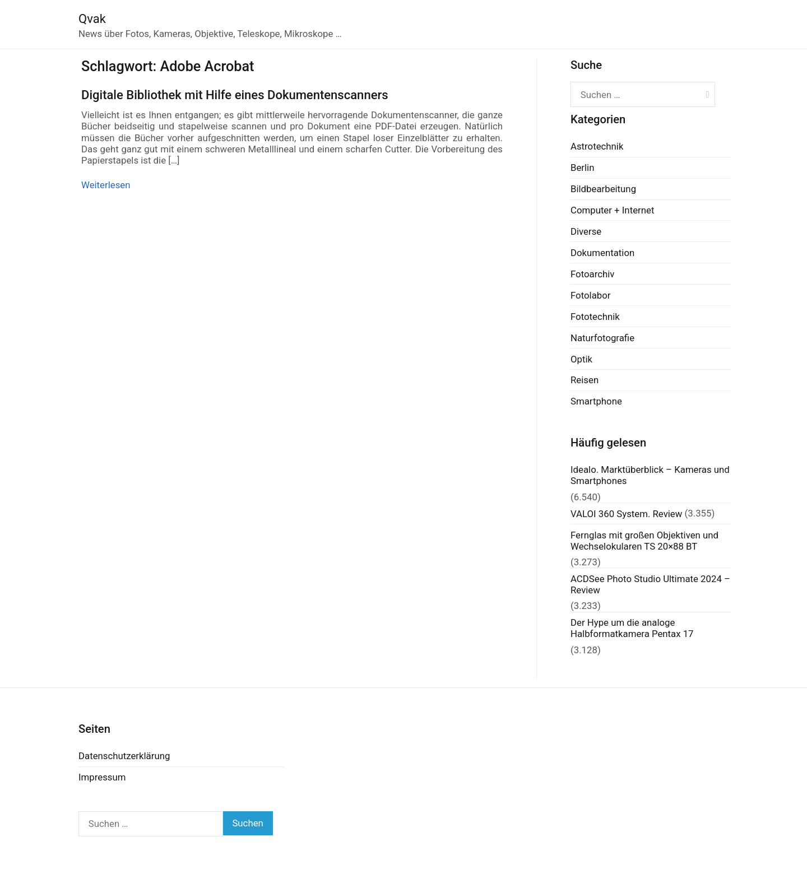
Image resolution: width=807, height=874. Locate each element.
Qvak (92, 19)
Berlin (582, 167)
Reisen (585, 379)
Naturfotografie (602, 337)
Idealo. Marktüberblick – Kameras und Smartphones (650, 475)
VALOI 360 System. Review (626, 513)
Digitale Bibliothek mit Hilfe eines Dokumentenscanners (234, 95)
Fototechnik (595, 316)
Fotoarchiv (592, 274)
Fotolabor (590, 295)
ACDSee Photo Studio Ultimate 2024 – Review (650, 584)
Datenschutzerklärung (124, 755)
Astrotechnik (597, 146)
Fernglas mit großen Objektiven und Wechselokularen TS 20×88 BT (644, 540)
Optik (581, 359)
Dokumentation (602, 252)
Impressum (102, 777)
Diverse (586, 231)
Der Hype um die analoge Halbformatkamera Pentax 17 (632, 628)
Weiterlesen (106, 184)
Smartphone (596, 401)
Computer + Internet (612, 210)
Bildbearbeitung (603, 188)
